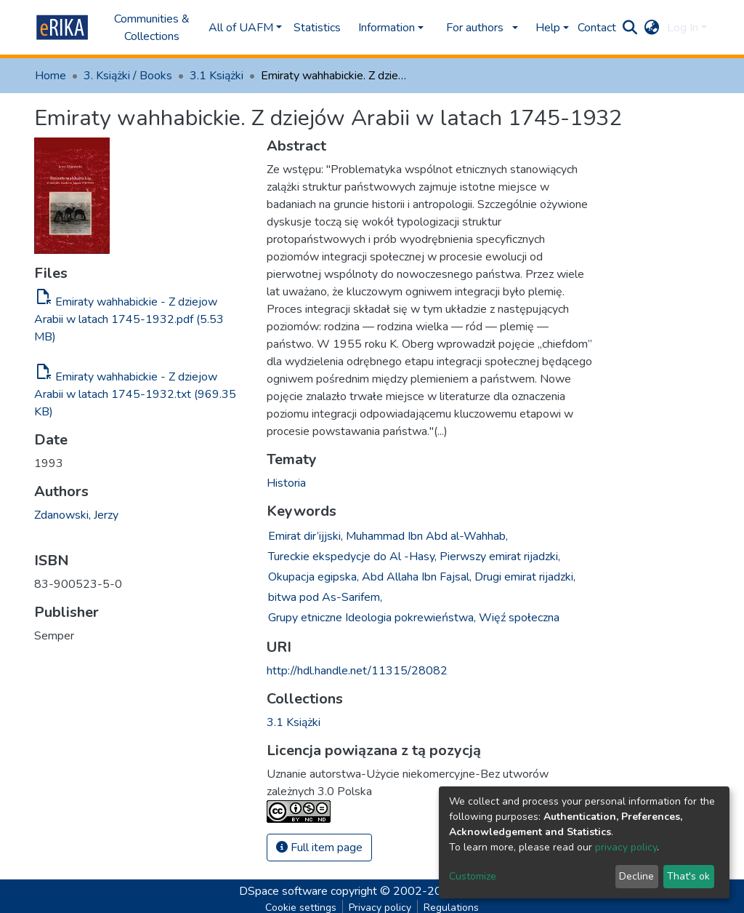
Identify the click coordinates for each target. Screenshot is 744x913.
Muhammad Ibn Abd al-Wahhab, (427, 536)
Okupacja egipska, (313, 577)
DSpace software (283, 891)
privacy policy (626, 847)
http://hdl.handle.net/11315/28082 (357, 671)
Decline (636, 876)
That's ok (688, 876)
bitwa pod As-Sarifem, (325, 597)
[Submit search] (630, 27)
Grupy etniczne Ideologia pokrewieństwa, (372, 618)
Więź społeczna (519, 618)
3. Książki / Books (128, 76)
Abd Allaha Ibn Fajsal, (417, 577)
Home (50, 76)
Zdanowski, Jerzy (76, 515)
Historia (286, 483)
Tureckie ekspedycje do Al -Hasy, (352, 557)
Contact (597, 28)
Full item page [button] (319, 848)
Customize (472, 876)
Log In (682, 28)
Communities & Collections (152, 27)
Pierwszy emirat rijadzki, (500, 557)
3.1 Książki (216, 76)
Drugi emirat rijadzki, (524, 577)
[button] (652, 27)
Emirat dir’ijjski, (305, 536)
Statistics (317, 28)
